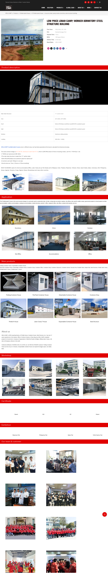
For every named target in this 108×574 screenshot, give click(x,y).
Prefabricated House (25, 13)
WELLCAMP (8, 13)
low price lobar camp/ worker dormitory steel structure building (61, 13)
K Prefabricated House (37, 13)
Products (16, 13)
